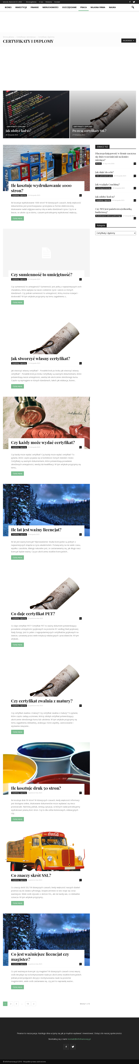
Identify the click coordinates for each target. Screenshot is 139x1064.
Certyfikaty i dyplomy (16, 127)
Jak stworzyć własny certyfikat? (40, 358)
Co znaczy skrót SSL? (31, 875)
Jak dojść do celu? (104, 172)
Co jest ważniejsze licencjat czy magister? (40, 956)
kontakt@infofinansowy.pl (79, 1039)
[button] (132, 7)
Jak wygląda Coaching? (107, 184)
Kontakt (57, 2)
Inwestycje (21, 7)
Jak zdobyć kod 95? (105, 196)
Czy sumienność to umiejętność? (41, 274)
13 (28, 1004)
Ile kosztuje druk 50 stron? (36, 788)
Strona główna (31, 2)
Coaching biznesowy (103, 188)
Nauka (112, 7)
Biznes (8, 7)
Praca (83, 7)
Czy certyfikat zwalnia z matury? (41, 701)
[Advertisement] (69, 67)
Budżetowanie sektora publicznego (108, 216)
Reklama (49, 2)
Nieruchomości (50, 7)
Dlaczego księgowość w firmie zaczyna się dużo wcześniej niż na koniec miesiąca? (115, 156)
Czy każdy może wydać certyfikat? (43, 442)
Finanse (35, 7)
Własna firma (98, 7)
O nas (41, 2)
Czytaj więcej (17, 218)
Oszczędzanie (69, 7)
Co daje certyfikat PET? (33, 613)
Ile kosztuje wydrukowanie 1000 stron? (41, 188)
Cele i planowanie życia (104, 176)
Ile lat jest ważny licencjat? (36, 529)
